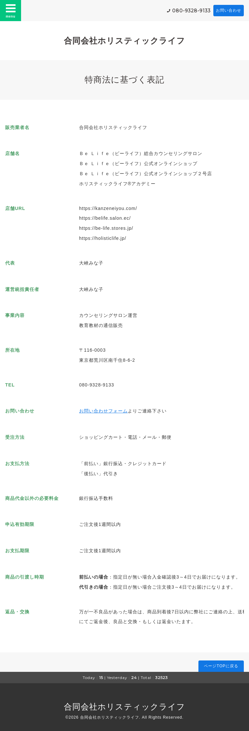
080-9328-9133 (191, 11)
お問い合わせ (228, 10)
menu (11, 10)
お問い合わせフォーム (103, 410)
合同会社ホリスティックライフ (124, 41)
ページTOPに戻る (221, 666)
